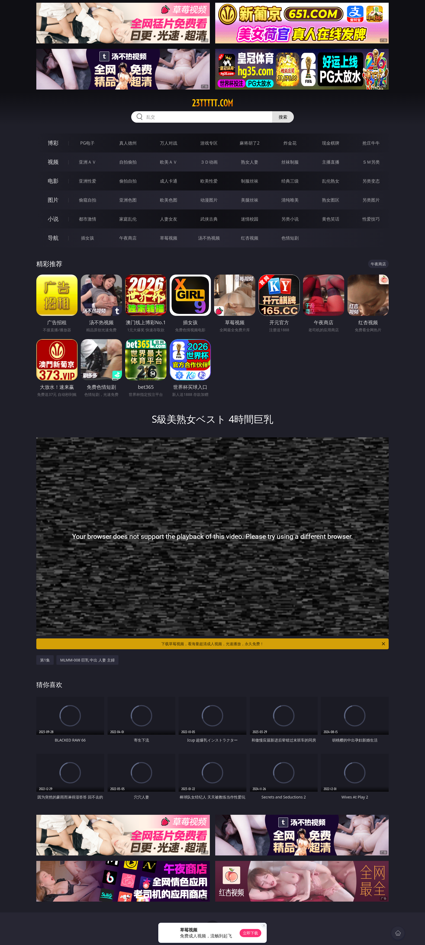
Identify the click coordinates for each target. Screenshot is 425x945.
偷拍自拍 (128, 181)
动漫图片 (209, 200)
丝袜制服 (290, 162)
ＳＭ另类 (371, 162)
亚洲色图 (128, 200)
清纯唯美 (290, 200)
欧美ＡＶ (168, 162)
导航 (53, 237)
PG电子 (87, 143)
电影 (53, 180)
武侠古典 (209, 219)
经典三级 (290, 181)
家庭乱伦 (128, 219)
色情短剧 (290, 238)
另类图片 (371, 200)
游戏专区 (209, 143)
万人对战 (168, 143)
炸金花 (290, 143)
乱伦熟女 (330, 181)
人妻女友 (168, 219)
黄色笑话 (330, 219)
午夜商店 (128, 238)
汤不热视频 (209, 238)
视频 (53, 162)
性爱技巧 (371, 219)
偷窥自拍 (87, 200)
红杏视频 (249, 238)
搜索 (283, 117)
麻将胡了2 (249, 143)
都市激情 (87, 219)
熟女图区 (330, 200)
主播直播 (330, 162)
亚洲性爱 (87, 181)
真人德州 (128, 143)
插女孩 (87, 238)
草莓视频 (168, 238)
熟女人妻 (249, 162)
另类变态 (371, 181)
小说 (53, 218)
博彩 (53, 143)
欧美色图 (168, 200)
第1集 (45, 660)
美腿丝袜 (249, 200)
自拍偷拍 (128, 162)
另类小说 (290, 219)
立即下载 (250, 933)
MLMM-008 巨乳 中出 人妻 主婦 (87, 660)
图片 (53, 199)
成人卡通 (168, 181)
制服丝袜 (249, 181)
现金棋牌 (330, 143)
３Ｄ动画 (209, 162)
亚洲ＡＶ (87, 162)
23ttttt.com (212, 103)
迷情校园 (249, 219)
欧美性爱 (209, 181)
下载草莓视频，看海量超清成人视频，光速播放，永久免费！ (273, 644)
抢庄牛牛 (371, 143)
